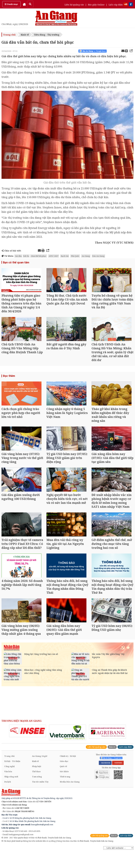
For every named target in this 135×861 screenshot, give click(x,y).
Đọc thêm (9, 378)
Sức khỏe (64, 781)
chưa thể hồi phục (38, 256)
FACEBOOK (105, 773)
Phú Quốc (75, 256)
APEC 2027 (53, 256)
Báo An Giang (98, 256)
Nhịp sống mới (11, 786)
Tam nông (37, 786)
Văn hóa (8, 781)
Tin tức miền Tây (40, 791)
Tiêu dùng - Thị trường (46, 34)
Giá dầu (18, 256)
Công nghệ (9, 776)
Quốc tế (63, 776)
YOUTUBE (118, 773)
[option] (28, 741)
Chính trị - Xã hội (68, 765)
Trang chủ (9, 34)
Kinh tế (25, 34)
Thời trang (65, 786)
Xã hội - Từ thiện (12, 771)
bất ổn (26, 256)
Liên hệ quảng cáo (74, 4)
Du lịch (7, 791)
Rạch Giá (64, 256)
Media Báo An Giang (70, 791)
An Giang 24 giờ (39, 765)
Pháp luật (36, 776)
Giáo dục (64, 771)
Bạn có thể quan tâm (16, 262)
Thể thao (36, 781)
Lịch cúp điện (116, 4)
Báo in (112, 756)
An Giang (86, 256)
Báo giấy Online (96, 4)
